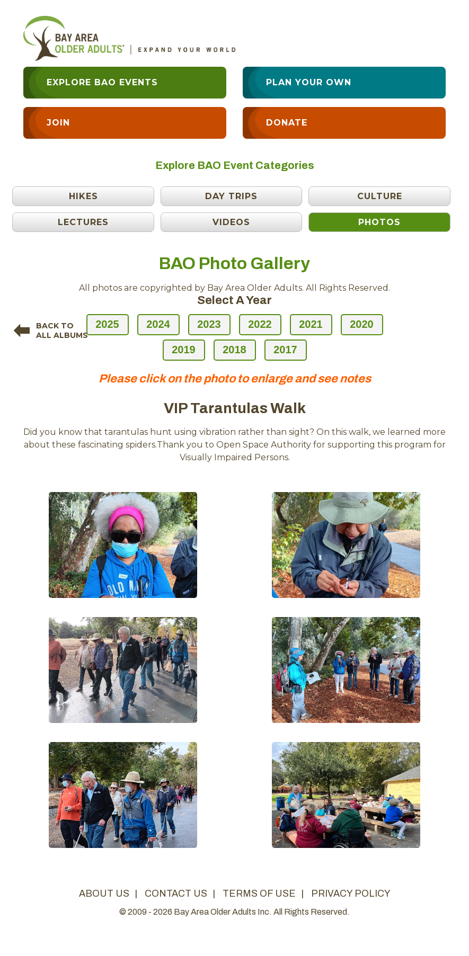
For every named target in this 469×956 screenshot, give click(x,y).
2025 (107, 324)
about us (104, 893)
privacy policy (351, 893)
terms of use (259, 893)
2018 (234, 349)
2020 (362, 324)
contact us (176, 893)
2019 (184, 349)
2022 (260, 324)
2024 (158, 324)
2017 (285, 349)
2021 (311, 324)
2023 (209, 324)
